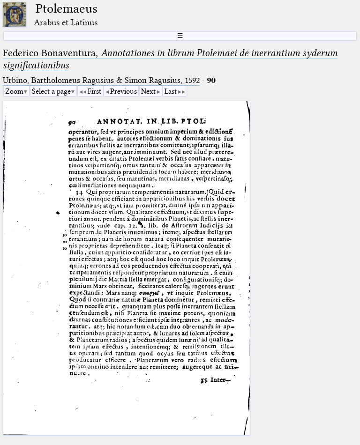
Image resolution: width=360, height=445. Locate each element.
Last (171, 91)
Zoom (14, 91)
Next (148, 91)
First (94, 91)
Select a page (51, 91)
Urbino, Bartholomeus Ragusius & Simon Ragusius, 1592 (101, 80)
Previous (123, 91)
